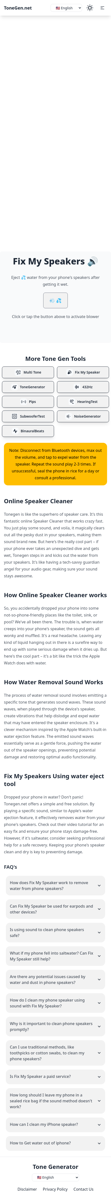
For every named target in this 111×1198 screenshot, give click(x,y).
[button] (102, 8)
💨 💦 (55, 300)
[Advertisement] (55, 73)
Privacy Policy (55, 1189)
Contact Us (83, 1189)
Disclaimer (27, 1189)
